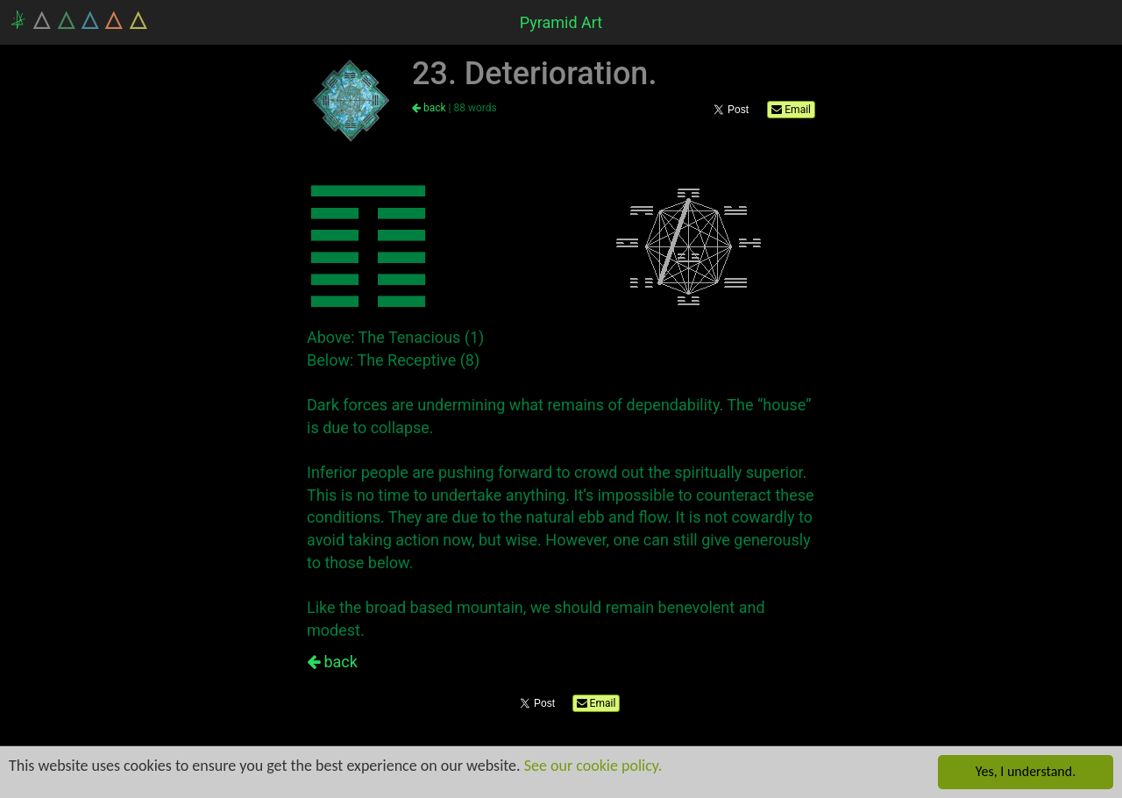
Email (791, 109)
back (429, 108)
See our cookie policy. (593, 765)
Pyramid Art (561, 22)
